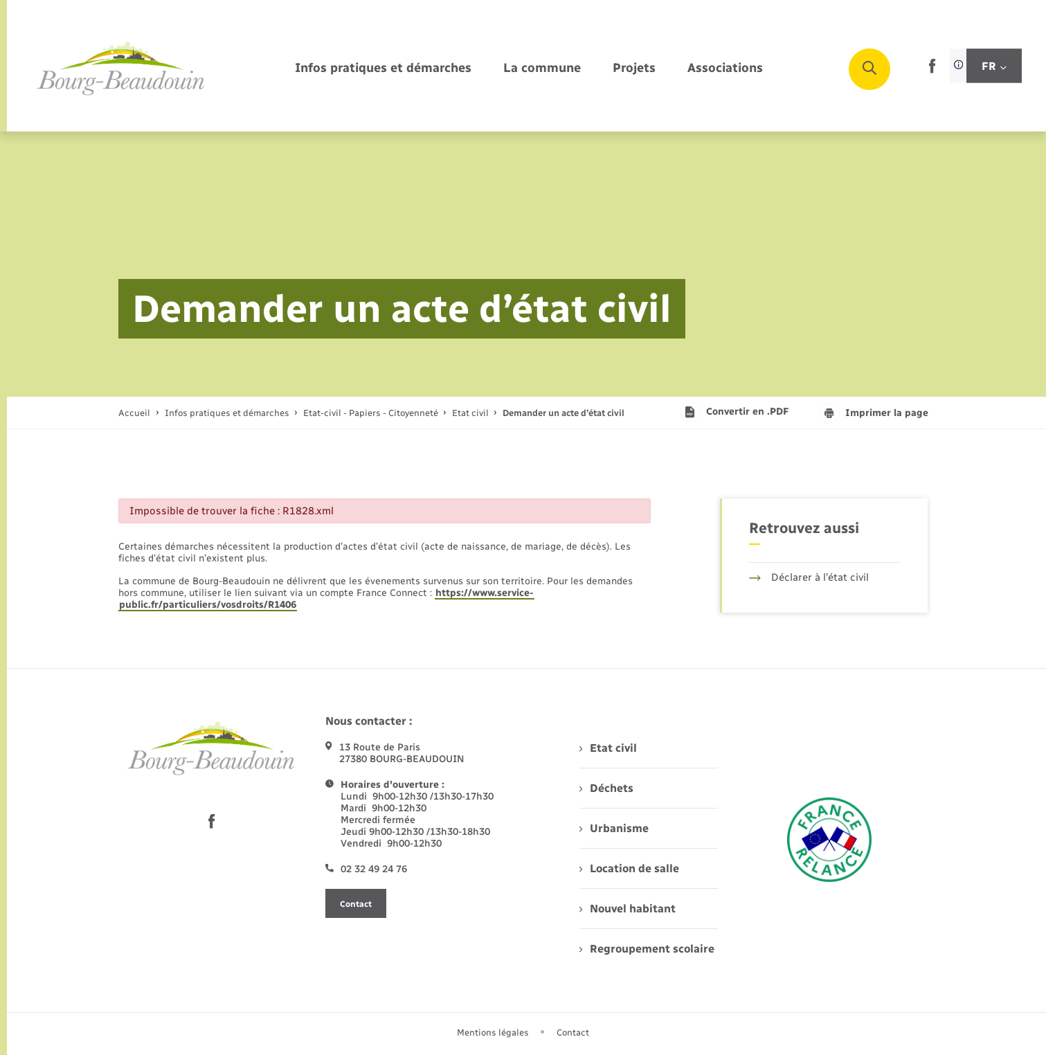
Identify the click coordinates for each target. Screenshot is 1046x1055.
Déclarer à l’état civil (809, 577)
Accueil (134, 413)
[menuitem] (383, 68)
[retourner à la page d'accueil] (121, 69)
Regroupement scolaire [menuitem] (646, 948)
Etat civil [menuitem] (608, 748)
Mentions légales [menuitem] (493, 1032)
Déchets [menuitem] (606, 788)
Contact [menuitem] (573, 1032)
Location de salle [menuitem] (629, 868)
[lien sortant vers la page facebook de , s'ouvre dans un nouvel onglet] (932, 70)
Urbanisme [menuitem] (614, 828)
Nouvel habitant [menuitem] (627, 908)
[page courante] (563, 413)
